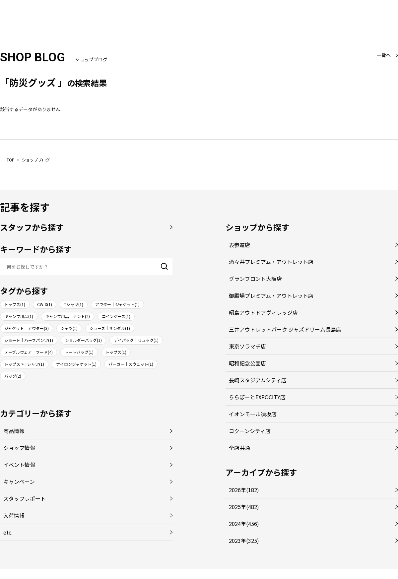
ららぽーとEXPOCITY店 (257, 397)
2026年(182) (244, 490)
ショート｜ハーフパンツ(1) (28, 340)
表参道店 (239, 245)
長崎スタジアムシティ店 (258, 380)
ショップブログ (36, 159)
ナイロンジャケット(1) (76, 364)
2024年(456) (244, 524)
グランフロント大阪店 (255, 279)
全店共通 (239, 448)
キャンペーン (19, 481)
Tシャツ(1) (73, 304)
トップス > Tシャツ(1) (24, 364)
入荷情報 (14, 515)
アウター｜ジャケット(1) (117, 304)
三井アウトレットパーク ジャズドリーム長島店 (285, 329)
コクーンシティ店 (250, 431)
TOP (11, 159)
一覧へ (384, 55)
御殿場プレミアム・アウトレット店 (271, 295)
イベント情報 (19, 465)
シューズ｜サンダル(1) (110, 328)
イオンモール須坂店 (253, 414)
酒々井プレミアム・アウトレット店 (271, 262)
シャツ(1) (69, 328)
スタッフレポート (24, 498)
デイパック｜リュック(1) (136, 340)
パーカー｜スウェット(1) (130, 364)
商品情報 (14, 431)
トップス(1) (14, 304)
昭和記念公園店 (247, 363)
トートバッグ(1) (79, 352)
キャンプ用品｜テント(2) (67, 316)
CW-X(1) (44, 304)
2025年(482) (244, 507)
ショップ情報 (19, 448)
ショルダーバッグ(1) (83, 340)
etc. (8, 532)
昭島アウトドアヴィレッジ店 (263, 312)
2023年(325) (244, 541)
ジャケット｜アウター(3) (26, 328)
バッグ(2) (12, 376)
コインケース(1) (116, 316)
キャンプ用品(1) (18, 316)
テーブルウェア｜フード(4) (28, 352)
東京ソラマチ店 (247, 346)
